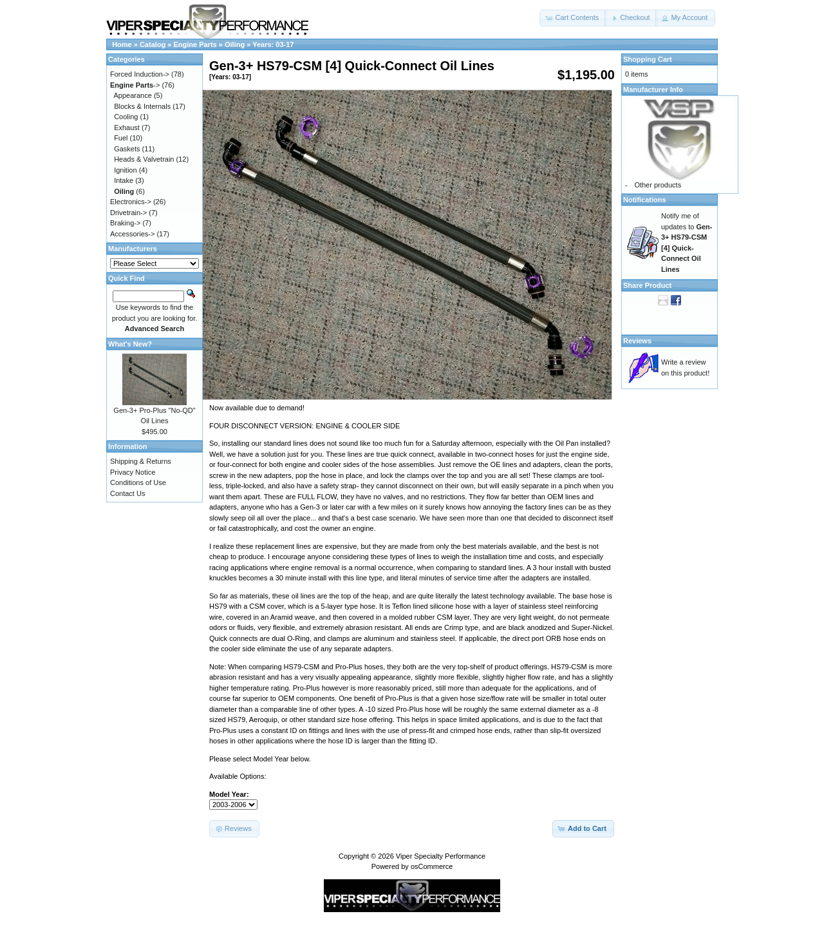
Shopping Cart (647, 59)
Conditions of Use (138, 482)
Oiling (235, 44)
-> (135, 85)
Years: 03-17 (273, 44)
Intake (123, 180)
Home (122, 44)
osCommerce (432, 866)
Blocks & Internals (142, 106)
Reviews (637, 341)
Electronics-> (130, 201)
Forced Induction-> (139, 74)
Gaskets (127, 149)
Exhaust (127, 127)
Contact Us (127, 493)
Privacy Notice (132, 472)
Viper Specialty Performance (440, 856)
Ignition (125, 170)
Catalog (152, 44)
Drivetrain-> (128, 212)
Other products (657, 185)
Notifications (644, 200)
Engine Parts (195, 44)
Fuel (120, 138)
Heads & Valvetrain (144, 159)
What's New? (130, 344)
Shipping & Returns (140, 461)
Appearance (133, 95)
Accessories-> (132, 234)
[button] (572, 18)
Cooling (126, 116)
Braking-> (125, 223)
